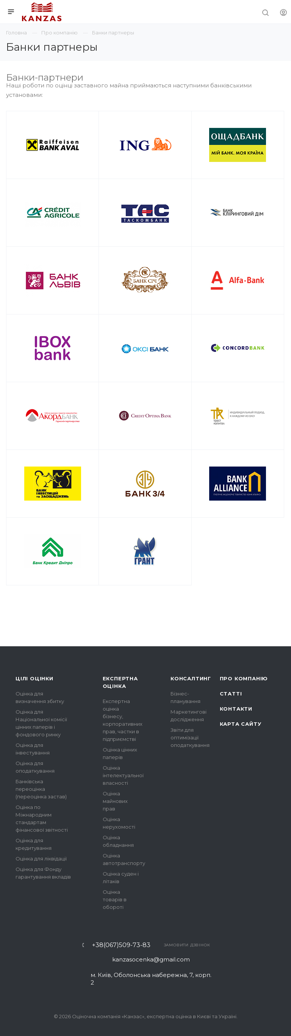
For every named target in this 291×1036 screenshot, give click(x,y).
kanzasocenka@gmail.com (151, 959)
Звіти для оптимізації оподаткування (190, 737)
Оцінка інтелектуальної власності (123, 775)
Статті (231, 694)
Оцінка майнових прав (115, 801)
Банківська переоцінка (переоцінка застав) (41, 789)
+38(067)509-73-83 (121, 945)
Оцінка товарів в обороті (115, 899)
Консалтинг (191, 678)
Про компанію (244, 678)
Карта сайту (240, 724)
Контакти (236, 709)
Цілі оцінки (34, 678)
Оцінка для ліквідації (41, 859)
